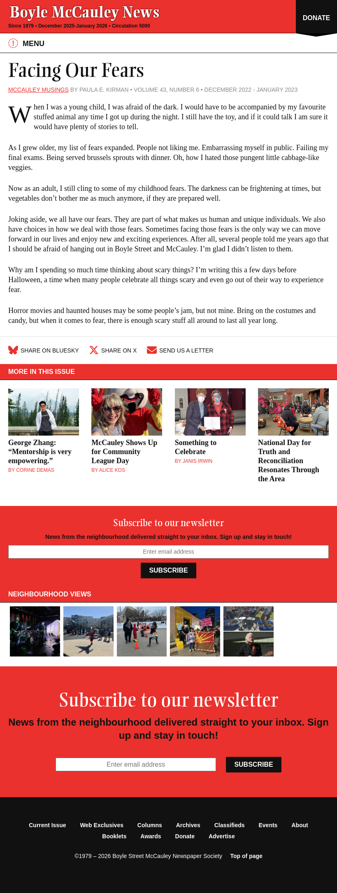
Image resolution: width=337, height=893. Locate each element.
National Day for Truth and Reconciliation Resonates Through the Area (288, 460)
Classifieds (229, 825)
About (299, 825)
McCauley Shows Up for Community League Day (124, 451)
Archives (188, 825)
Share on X (113, 350)
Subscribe (168, 570)
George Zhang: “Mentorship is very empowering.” (40, 451)
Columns (149, 825)
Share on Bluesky (43, 350)
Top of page (246, 856)
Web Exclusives (101, 825)
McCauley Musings (38, 89)
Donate (185, 836)
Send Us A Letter (180, 350)
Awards (150, 836)
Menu (26, 43)
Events (268, 825)
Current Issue (47, 825)
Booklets (114, 836)
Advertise (222, 836)
